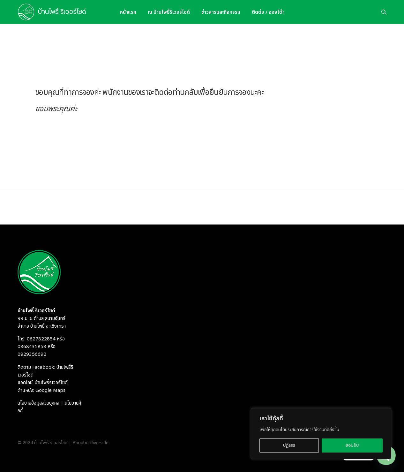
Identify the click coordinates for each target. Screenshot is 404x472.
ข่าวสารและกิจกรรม (220, 12)
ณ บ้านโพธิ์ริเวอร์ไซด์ (169, 12)
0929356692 (32, 354)
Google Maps (50, 390)
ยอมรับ (352, 445)
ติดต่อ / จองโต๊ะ (268, 12)
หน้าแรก (128, 12)
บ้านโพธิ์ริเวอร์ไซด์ (51, 382)
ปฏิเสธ (289, 445)
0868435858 (32, 346)
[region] (321, 433)
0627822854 (41, 339)
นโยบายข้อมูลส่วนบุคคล (38, 403)
